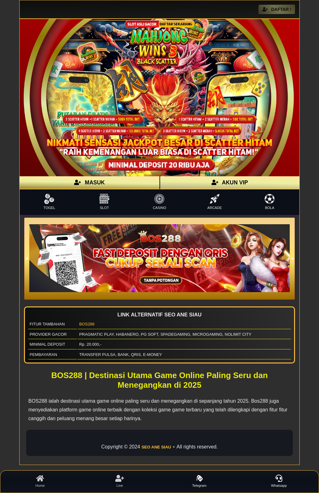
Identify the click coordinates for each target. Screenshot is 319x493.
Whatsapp (279, 481)
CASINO (159, 202)
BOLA (269, 202)
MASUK (89, 182)
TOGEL (49, 202)
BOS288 (86, 324)
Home (40, 481)
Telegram (199, 481)
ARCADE (214, 202)
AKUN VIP (230, 182)
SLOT (104, 202)
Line (120, 481)
